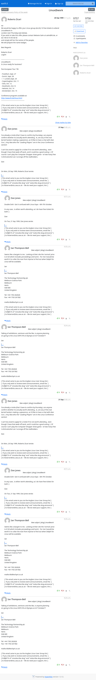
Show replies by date (63, 122)
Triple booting (89, 12)
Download (79, 31)
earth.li (4, 3)
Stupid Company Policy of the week (14, 12)
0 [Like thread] (58, 116)
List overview (78, 26)
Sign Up (59, 3)
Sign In (48, 3)
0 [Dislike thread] (62, 116)
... (3, 175)
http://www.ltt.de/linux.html (11, 98)
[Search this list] (78, 4)
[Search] (93, 4)
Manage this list (35, 3)
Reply (4, 119)
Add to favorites (80, 42)
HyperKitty (48, 677)
